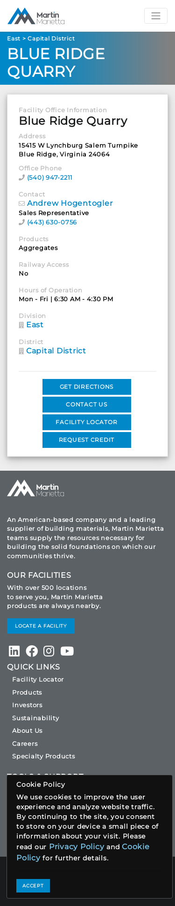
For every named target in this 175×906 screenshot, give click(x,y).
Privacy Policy (77, 846)
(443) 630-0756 (52, 222)
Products (27, 692)
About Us (27, 730)
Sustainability (35, 718)
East (14, 38)
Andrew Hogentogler (70, 203)
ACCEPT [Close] (33, 886)
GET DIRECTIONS (87, 386)
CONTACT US (86, 404)
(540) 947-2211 (50, 177)
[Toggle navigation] (156, 16)
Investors (27, 705)
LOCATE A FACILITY (41, 626)
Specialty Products (43, 756)
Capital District (51, 38)
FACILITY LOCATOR (86, 422)
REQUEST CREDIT (87, 439)
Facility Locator (38, 679)
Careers (24, 743)
